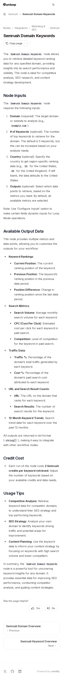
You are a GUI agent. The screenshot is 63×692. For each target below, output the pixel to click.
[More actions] (58, 4)
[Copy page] (13, 43)
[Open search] (47, 4)
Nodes (7, 28)
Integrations (21, 28)
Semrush (55, 28)
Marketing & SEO (38, 28)
